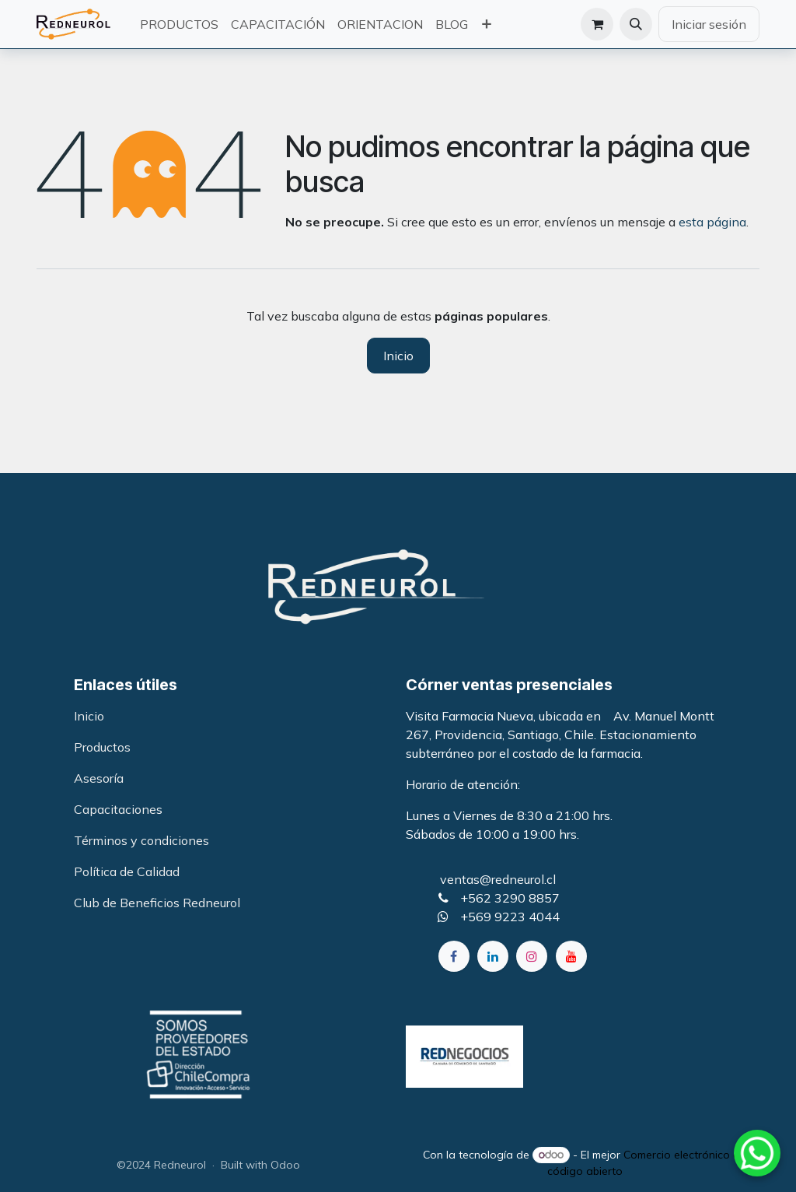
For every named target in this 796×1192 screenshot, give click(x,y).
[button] (636, 24)
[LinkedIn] (492, 956)
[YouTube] (571, 956)
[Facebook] (454, 956)
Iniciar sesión (709, 24)
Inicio (398, 355)
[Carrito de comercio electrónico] (597, 24)
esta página (712, 222)
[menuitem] (179, 24)
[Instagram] (531, 956)
